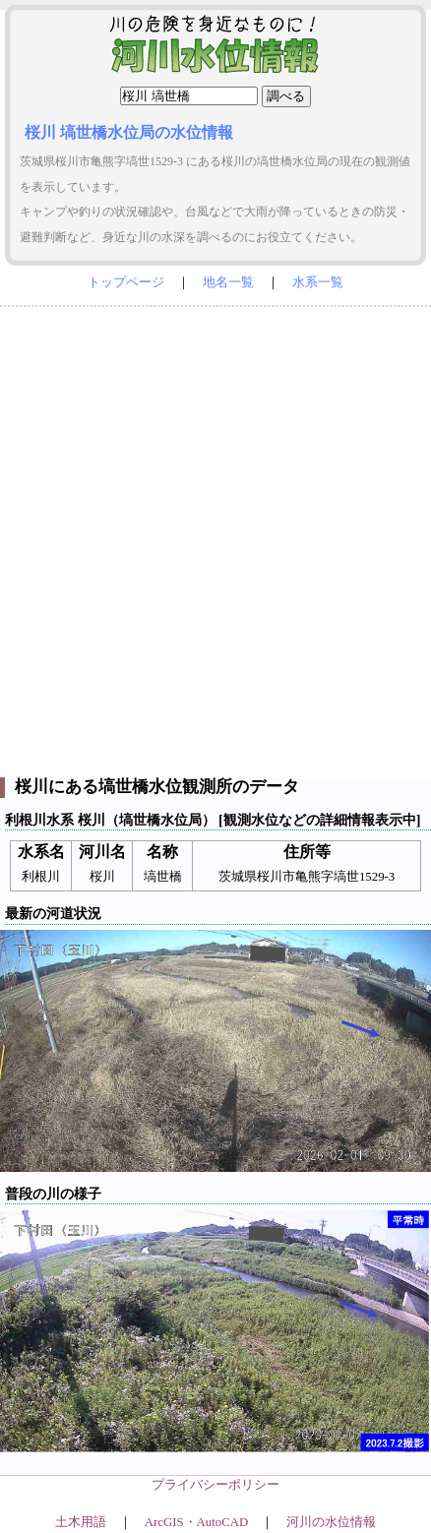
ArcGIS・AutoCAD (196, 1522)
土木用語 (80, 1522)
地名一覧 (228, 282)
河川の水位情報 (331, 1522)
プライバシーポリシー (215, 1485)
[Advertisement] (215, 537)
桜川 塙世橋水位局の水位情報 (129, 132)
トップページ (126, 282)
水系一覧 (317, 282)
